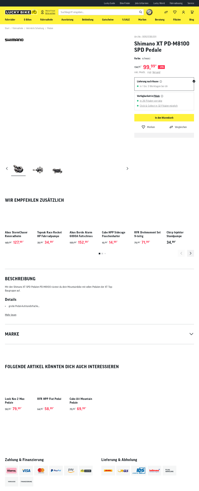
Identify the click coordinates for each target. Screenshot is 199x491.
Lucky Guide (109, 3)
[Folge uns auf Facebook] (152, 480)
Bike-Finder (125, 3)
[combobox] (101, 12)
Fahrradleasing (176, 3)
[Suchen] (141, 12)
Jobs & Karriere (141, 3)
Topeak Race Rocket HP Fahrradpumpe (49, 197)
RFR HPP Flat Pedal (49, 362)
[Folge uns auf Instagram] (160, 480)
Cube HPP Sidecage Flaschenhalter (113, 197)
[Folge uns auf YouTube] (169, 480)
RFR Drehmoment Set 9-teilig (147, 197)
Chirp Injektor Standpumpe (175, 197)
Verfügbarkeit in (148, 96)
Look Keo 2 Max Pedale (15, 364)
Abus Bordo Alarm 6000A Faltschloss (81, 197)
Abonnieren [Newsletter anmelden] (133, 481)
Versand (156, 72)
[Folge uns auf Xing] (186, 480)
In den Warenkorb (164, 117)
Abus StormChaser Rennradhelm (16, 197)
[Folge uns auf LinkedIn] (177, 480)
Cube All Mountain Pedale (81, 364)
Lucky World (159, 3)
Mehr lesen (10, 278)
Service (191, 3)
